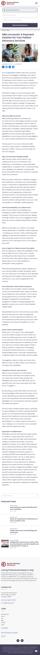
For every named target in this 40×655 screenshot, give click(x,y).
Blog (8, 30)
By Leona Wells (14, 540)
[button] (36, 3)
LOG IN (3, 636)
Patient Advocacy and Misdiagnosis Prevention (23, 531)
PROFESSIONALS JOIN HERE (9, 632)
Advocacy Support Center (8, 600)
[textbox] (21, 10)
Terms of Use (23, 652)
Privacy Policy (30, 652)
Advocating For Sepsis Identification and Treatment (23, 508)
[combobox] (20, 10)
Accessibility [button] (4, 628)
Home (3, 30)
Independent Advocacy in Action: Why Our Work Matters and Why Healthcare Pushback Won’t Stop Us (24, 544)
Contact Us (6, 587)
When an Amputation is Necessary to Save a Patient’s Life (24, 520)
